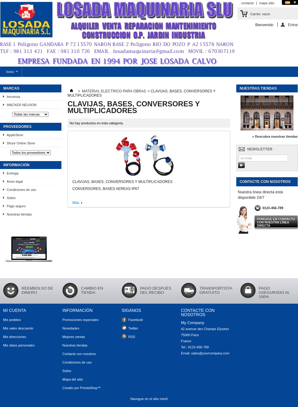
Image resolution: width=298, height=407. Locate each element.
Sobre (11, 198)
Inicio (9, 73)
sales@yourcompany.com (210, 353)
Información (16, 165)
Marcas (11, 88)
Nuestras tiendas (19, 214)
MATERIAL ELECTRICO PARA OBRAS (114, 91)
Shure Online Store (21, 143)
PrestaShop (88, 388)
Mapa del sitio (72, 379)
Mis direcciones (14, 337)
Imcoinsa (15, 96)
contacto (247, 3)
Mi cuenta (14, 310)
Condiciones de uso (21, 189)
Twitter (133, 328)
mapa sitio (266, 3)
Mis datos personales (19, 345)
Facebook (135, 320)
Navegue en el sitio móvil (149, 399)
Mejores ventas (73, 337)
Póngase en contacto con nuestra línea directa (276, 222)
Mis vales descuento (18, 328)
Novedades (70, 328)
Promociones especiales (80, 320)
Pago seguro (16, 206)
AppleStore (15, 135)
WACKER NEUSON (21, 105)
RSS (131, 337)
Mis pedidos (12, 320)
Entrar (293, 25)
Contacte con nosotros (79, 354)
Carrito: (260, 14)
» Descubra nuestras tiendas (275, 136)
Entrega (13, 173)
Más (75, 203)
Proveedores (17, 127)
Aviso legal (15, 181)
